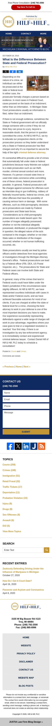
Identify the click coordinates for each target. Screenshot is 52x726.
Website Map (26, 678)
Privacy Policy (26, 653)
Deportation (11, 492)
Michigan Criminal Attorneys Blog (26, 22)
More (43, 33)
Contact (26, 33)
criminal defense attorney (32, 152)
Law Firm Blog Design (25, 722)
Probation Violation (15, 498)
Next (27, 366)
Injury (7, 503)
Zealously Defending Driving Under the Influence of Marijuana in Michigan (23, 570)
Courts (13, 351)
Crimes (23, 351)
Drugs (7, 509)
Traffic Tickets (12, 487)
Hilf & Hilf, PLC (34, 714)
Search (46, 550)
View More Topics (12, 531)
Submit (26, 432)
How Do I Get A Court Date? (17, 581)
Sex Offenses (11, 515)
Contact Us (26, 670)
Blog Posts (26, 686)
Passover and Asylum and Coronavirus (23, 590)
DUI (6, 526)
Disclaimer (26, 662)
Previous (8, 366)
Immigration (11, 476)
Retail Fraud (11, 481)
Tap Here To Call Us (26, 7)
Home (9, 33)
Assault (8, 520)
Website (26, 645)
